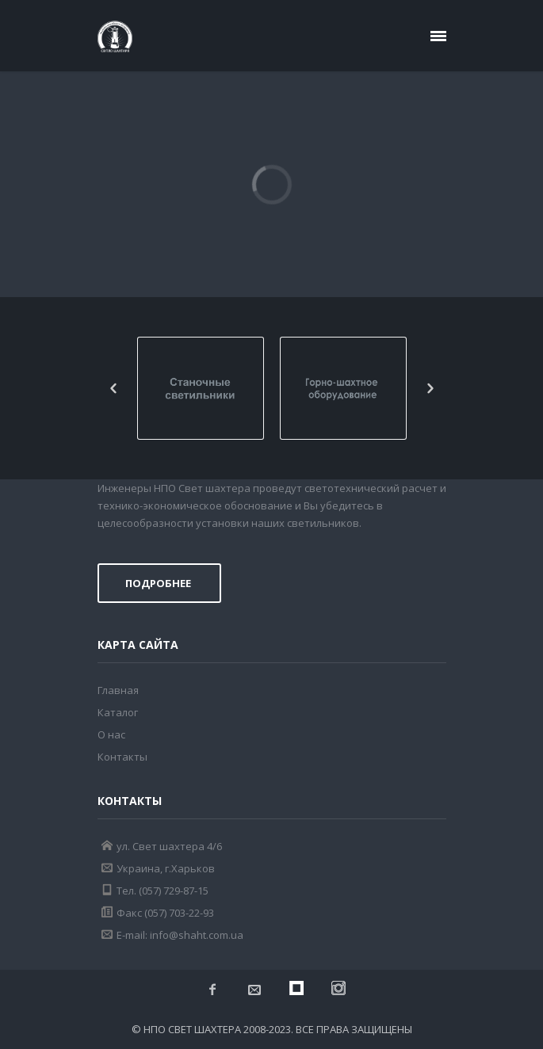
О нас (111, 734)
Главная (118, 690)
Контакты (122, 757)
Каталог (118, 712)
